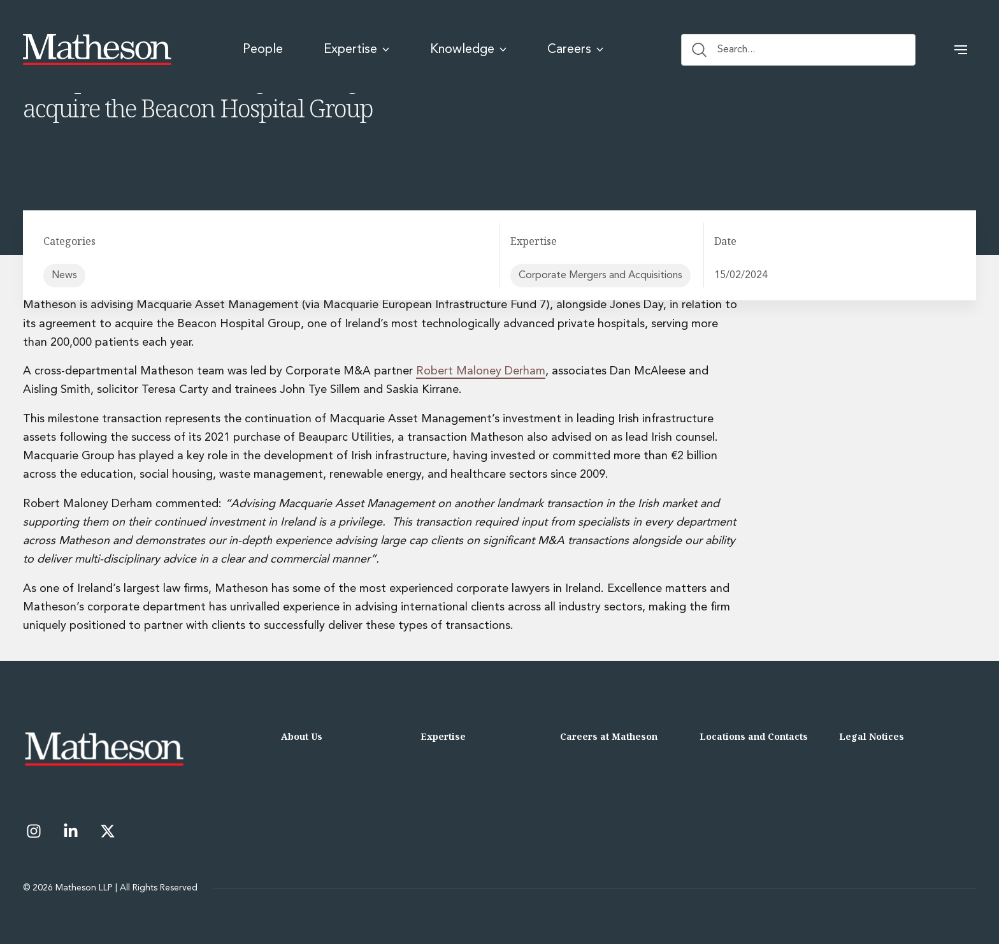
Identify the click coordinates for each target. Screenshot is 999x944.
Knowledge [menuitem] (468, 49)
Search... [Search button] (723, 49)
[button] (960, 49)
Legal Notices (871, 736)
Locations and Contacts (754, 736)
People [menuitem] (263, 49)
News (64, 275)
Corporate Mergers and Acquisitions (600, 275)
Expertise (443, 736)
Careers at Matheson (609, 736)
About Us (301, 736)
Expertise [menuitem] (356, 49)
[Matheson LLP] (97, 50)
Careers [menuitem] (575, 49)
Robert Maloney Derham (480, 371)
